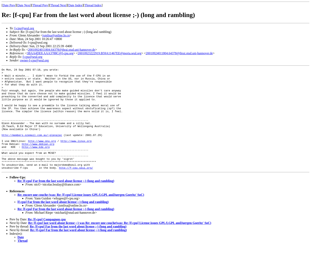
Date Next (23, 5)
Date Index (75, 5)
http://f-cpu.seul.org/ (76, 188)
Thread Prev (40, 5)
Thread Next (58, 5)
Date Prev (9, 5)
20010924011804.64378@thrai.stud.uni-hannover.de (61, 49)
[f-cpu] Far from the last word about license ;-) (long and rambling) (63, 222)
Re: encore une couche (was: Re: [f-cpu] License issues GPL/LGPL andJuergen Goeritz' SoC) (80, 215)
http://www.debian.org (38, 159)
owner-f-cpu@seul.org (34, 60)
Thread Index (93, 5)
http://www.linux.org (75, 156)
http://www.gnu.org (42, 156)
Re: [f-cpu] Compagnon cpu (47, 239)
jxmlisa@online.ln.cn (56, 35)
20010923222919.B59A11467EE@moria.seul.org (109, 53)
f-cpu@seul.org (24, 28)
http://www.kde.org (35, 163)
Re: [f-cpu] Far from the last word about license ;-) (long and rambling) (65, 201)
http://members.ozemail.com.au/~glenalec (32, 148)
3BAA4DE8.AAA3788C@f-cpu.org (50, 53)
